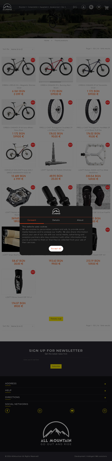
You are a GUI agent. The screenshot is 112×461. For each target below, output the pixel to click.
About (80, 220)
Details (56, 220)
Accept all (56, 249)
